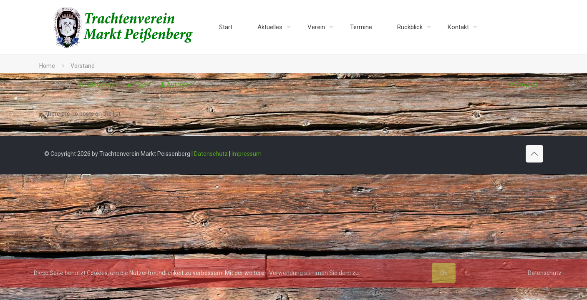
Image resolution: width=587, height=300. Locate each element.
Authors (177, 84)
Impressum (247, 153)
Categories (98, 84)
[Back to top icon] (534, 153)
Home (47, 65)
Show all (523, 84)
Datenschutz (211, 153)
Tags (139, 84)
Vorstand (83, 65)
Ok (443, 273)
